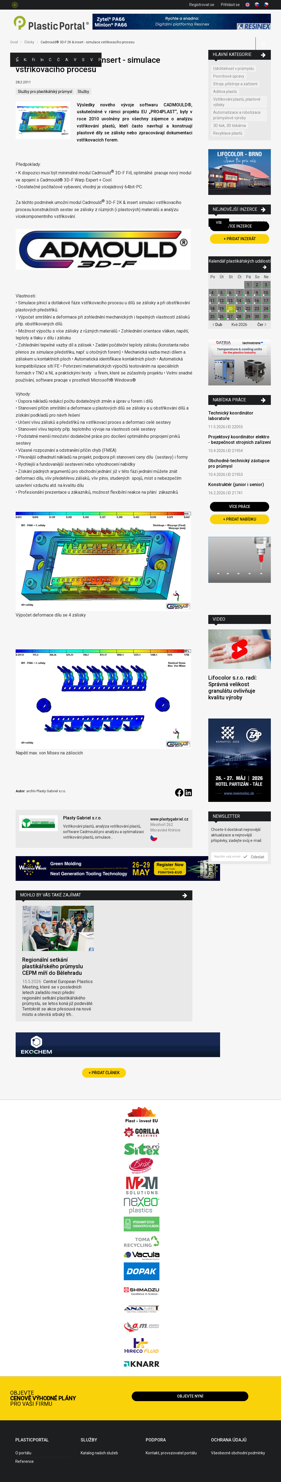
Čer (261, 324)
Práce (100, 60)
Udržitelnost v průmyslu (233, 68)
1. (248, 285)
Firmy (33, 60)
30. (257, 316)
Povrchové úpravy (228, 76)
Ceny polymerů (50, 60)
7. (239, 293)
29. (248, 316)
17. (266, 301)
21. (239, 308)
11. (212, 301)
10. (266, 293)
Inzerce (42, 60)
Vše (219, 223)
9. (257, 293)
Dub (217, 324)
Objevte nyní (190, 1396)
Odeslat (253, 857)
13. (230, 301)
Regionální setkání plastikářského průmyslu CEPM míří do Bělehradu (52, 966)
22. (248, 308)
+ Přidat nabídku (239, 519)
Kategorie (25, 60)
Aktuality (66, 60)
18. (212, 308)
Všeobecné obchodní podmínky (238, 1453)
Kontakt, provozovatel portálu (171, 1453)
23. (257, 308)
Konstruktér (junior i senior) (236, 484)
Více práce (239, 506)
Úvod (14, 42)
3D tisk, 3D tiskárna (229, 125)
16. (257, 301)
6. (230, 293)
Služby (83, 91)
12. (221, 301)
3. (266, 285)
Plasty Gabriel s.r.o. (82, 818)
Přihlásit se (230, 4)
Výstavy (75, 60)
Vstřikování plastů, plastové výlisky (236, 102)
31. (266, 316)
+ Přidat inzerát (240, 239)
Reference (24, 1461)
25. (212, 316)
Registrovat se (201, 4)
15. (248, 301)
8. (248, 293)
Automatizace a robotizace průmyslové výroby (237, 115)
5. (221, 293)
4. (212, 293)
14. (239, 301)
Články (58, 60)
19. (221, 308)
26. (221, 316)
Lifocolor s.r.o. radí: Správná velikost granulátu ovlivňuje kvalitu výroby (232, 687)
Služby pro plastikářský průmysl (45, 91)
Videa (91, 60)
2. (257, 285)
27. (230, 316)
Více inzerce (239, 226)
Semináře (83, 60)
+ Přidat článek (104, 1073)
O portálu (23, 1453)
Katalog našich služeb (99, 1453)
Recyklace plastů (227, 133)
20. (230, 308)
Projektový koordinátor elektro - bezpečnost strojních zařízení (239, 439)
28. (239, 316)
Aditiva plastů (225, 91)
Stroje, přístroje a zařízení (235, 84)
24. (266, 308)
